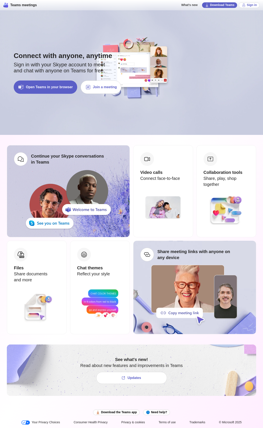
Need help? (156, 412)
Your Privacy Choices (40, 423)
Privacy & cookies (133, 422)
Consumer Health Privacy (91, 422)
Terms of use (167, 422)
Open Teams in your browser (45, 87)
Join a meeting (101, 87)
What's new (189, 5)
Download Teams (219, 5)
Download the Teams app (116, 412)
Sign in (249, 5)
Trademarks (197, 422)
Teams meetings (20, 5)
